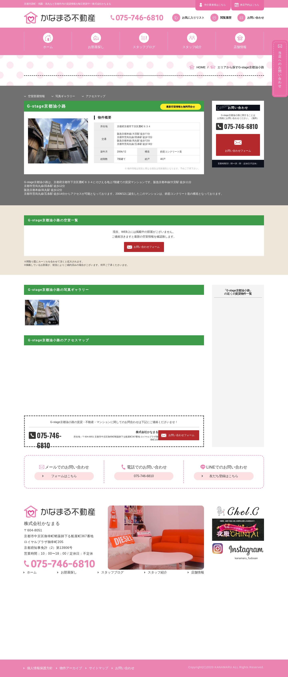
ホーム (48, 47)
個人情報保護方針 (40, 668)
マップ (95, 96)
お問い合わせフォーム (238, 150)
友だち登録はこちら (223, 476)
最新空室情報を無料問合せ (180, 106)
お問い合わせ (250, 18)
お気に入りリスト (188, 18)
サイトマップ (98, 668)
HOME (200, 67)
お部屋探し (96, 47)
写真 (65, 96)
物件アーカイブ (71, 668)
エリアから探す (227, 67)
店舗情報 (240, 47)
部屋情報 (36, 96)
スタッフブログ (144, 47)
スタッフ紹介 (192, 47)
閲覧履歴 (220, 18)
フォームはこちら (64, 476)
